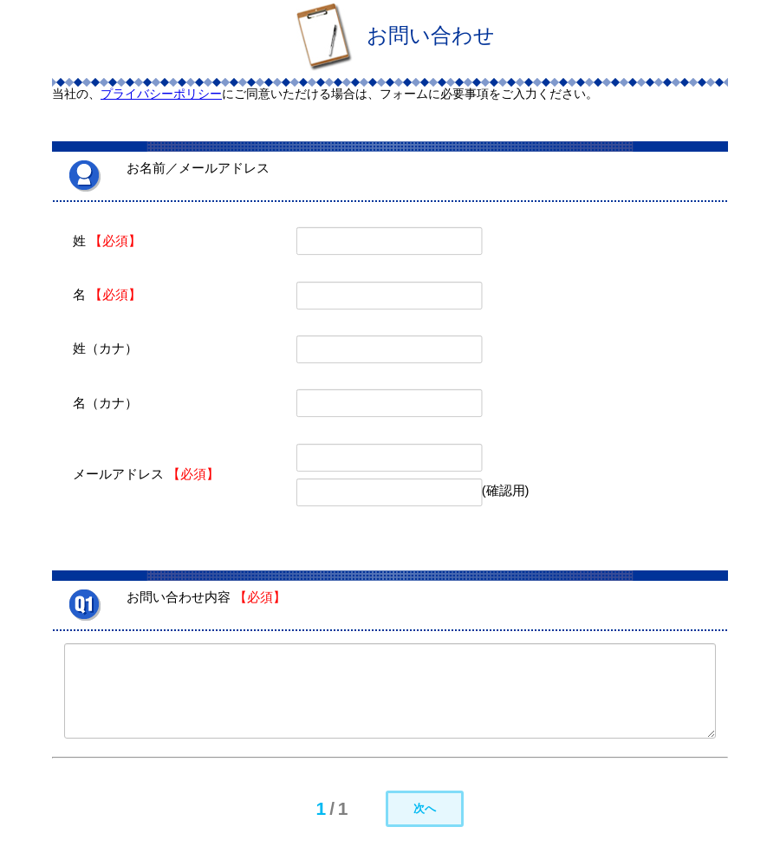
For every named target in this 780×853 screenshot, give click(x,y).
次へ (424, 808)
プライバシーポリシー (161, 94)
